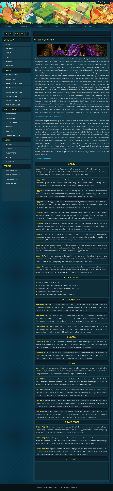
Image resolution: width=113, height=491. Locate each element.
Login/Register (103, 2)
